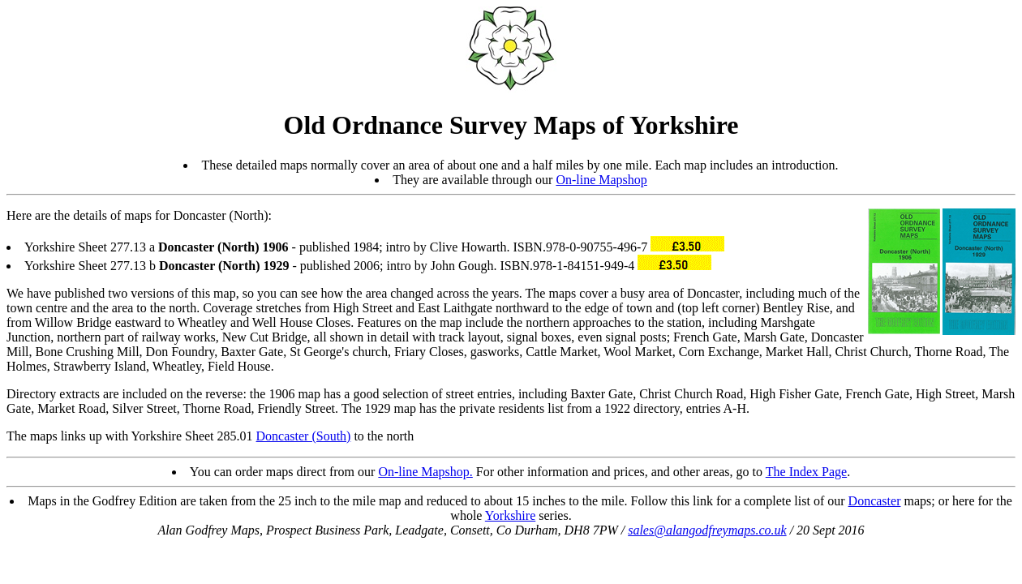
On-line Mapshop (601, 180)
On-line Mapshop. (425, 472)
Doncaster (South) (303, 436)
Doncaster (874, 501)
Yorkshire (510, 515)
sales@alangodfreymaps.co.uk (707, 530)
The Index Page (806, 472)
